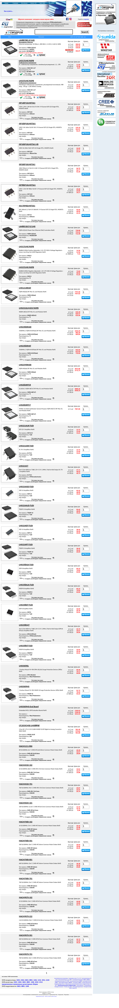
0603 (26, 980)
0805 (31, 980)
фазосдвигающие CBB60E (65, 982)
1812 (43, 980)
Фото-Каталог (24, 3)
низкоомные (17, 984)
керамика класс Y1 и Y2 (75, 978)
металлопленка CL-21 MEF (65, 979)
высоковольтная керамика (61, 978)
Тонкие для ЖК (68, 986)
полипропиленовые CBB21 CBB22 (81, 979)
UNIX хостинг (47, 996)
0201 (18, 980)
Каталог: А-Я (33, 3)
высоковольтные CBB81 (76, 981)
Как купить (51, 3)
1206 (35, 980)
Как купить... (8, 11)
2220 (47, 980)
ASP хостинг (54, 996)
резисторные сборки (30, 984)
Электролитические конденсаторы (67, 985)
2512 (41, 982)
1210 (39, 980)
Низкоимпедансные (78, 986)
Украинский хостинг (40, 996)
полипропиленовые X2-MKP (62, 981)
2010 (36, 982)
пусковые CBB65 (77, 982)
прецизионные (7, 984)
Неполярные (80, 985)
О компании (15, 3)
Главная (6, 3)
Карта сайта (42, 3)
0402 (22, 980)
